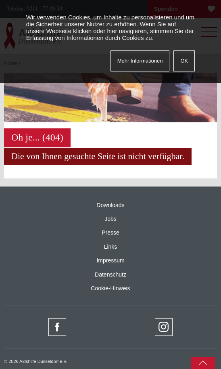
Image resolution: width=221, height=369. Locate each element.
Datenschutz (110, 274)
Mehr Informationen (140, 61)
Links (110, 246)
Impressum (110, 260)
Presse (110, 232)
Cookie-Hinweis (110, 288)
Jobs (110, 219)
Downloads (110, 205)
